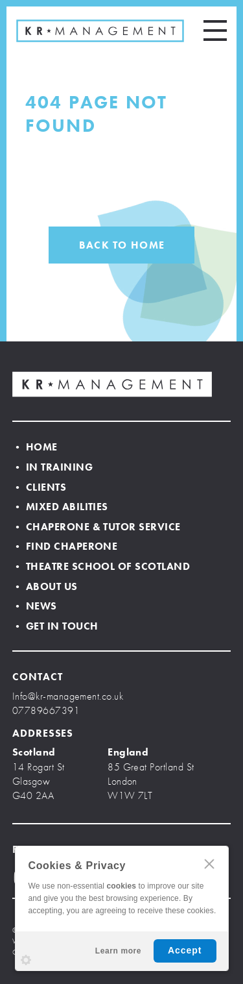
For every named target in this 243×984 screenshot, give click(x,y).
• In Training (52, 467)
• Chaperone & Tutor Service (96, 527)
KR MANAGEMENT (100, 30)
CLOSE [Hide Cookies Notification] (209, 864)
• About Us (45, 586)
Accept (185, 950)
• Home (35, 447)
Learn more (118, 950)
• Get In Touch (55, 626)
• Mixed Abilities (60, 506)
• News (34, 606)
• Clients (39, 487)
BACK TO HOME (122, 245)
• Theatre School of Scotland (101, 566)
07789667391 (46, 710)
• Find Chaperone (65, 546)
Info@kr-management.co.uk (68, 696)
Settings (26, 960)
